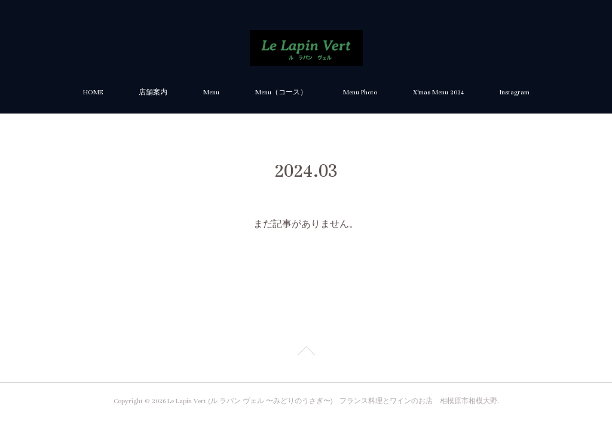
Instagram (515, 92)
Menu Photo (360, 92)
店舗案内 (153, 92)
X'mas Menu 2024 (438, 92)
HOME (93, 92)
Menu (211, 92)
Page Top (306, 353)
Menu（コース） (281, 92)
